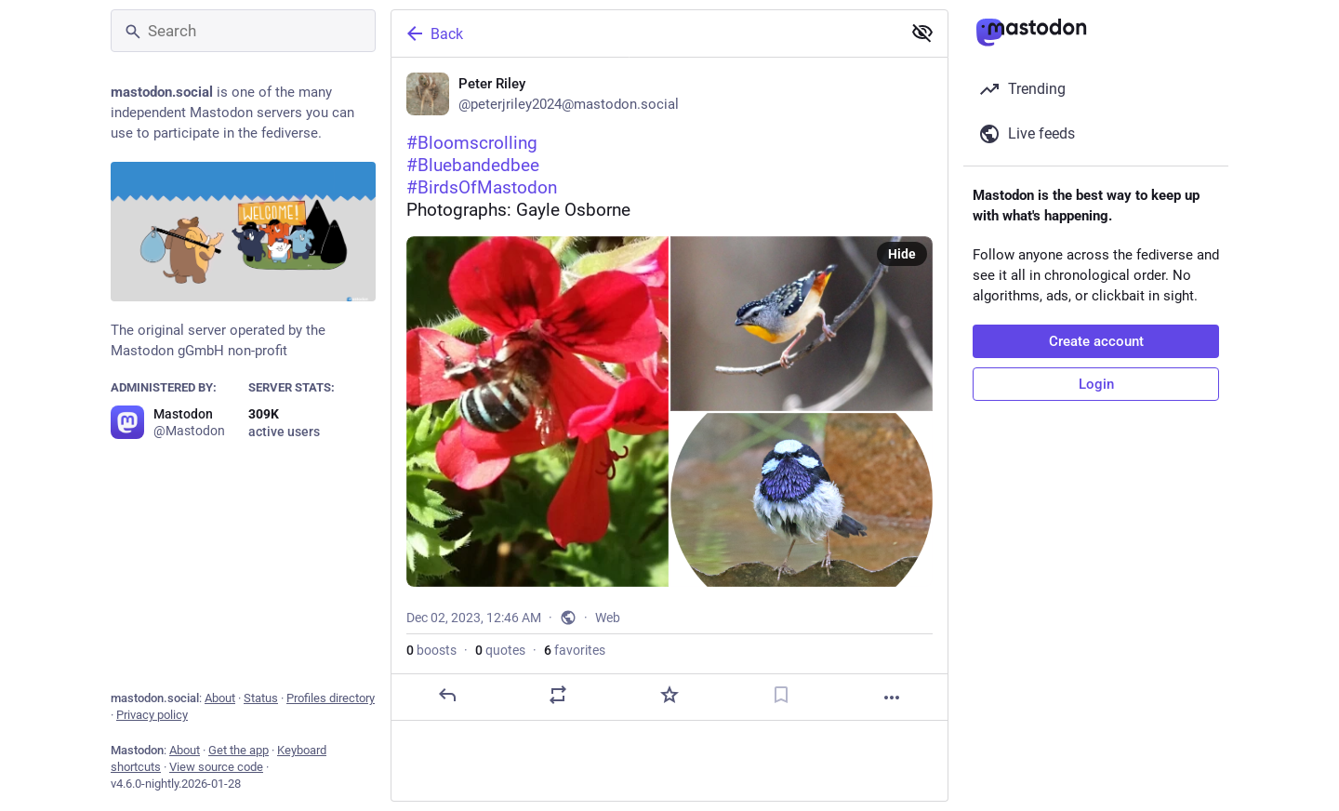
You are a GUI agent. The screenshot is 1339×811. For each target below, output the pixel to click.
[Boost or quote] (558, 695)
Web (607, 617)
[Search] (243, 30)
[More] (892, 697)
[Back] (644, 33)
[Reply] (447, 695)
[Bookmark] (781, 695)
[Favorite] (669, 695)
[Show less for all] (922, 32)
